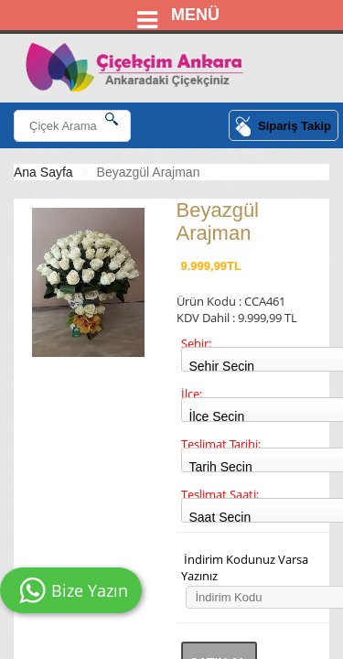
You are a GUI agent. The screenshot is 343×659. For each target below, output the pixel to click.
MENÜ (195, 14)
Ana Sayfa (43, 172)
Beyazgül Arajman (148, 172)
